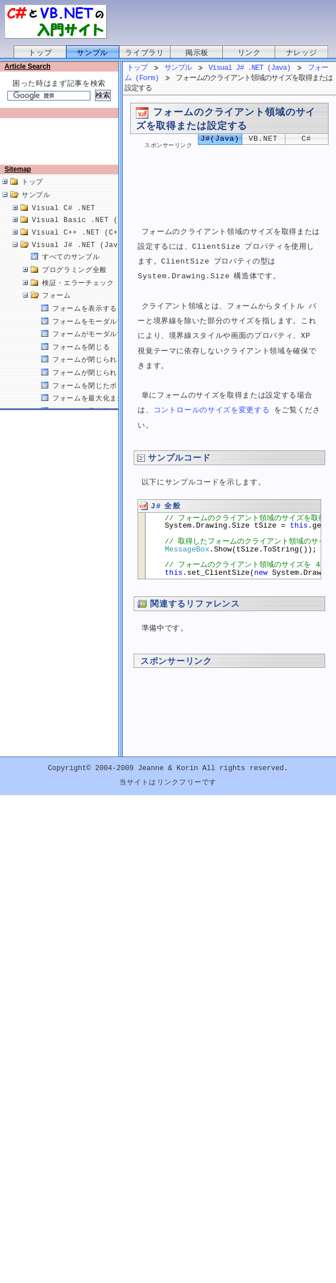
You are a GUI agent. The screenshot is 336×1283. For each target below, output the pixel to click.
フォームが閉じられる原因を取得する (113, 385)
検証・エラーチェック (78, 295)
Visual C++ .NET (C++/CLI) (88, 244)
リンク (249, 53)
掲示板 (197, 53)
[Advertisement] (61, 146)
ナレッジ (301, 53)
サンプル (92, 53)
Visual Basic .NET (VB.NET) (91, 232)
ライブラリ (144, 53)
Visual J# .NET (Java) (79, 257)
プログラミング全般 (74, 282)
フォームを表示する (84, 320)
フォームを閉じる (81, 359)
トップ (40, 53)
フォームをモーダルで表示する (102, 333)
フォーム (56, 307)
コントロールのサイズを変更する (212, 412)
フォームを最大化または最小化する (110, 410)
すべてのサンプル (70, 269)
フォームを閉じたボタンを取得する (110, 398)
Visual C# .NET (64, 220)
